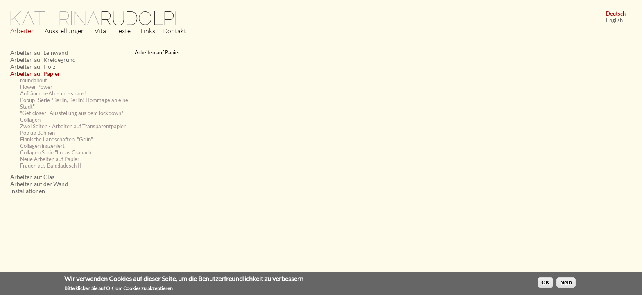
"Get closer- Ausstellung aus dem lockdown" (71, 113)
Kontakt (174, 31)
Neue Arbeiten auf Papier (49, 159)
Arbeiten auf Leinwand (39, 52)
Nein (566, 284)
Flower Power (36, 87)
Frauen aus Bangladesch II (50, 165)
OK (545, 284)
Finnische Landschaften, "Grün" (56, 139)
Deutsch (616, 13)
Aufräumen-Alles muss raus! (53, 93)
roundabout (33, 80)
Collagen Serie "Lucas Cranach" (56, 152)
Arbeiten (22, 31)
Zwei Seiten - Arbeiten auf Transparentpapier (73, 126)
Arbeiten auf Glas (32, 176)
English (614, 20)
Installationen (27, 190)
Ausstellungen (65, 31)
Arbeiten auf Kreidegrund (43, 59)
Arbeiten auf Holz (32, 66)
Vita (100, 31)
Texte (123, 31)
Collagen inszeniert (42, 146)
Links (147, 31)
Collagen (30, 119)
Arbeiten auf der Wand (39, 183)
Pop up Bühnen (37, 132)
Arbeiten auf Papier (35, 73)
